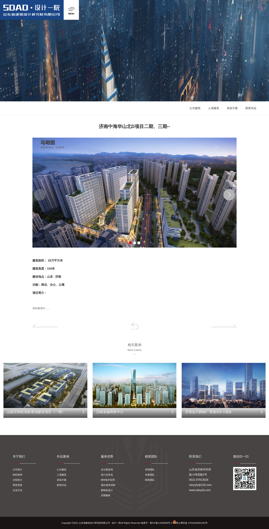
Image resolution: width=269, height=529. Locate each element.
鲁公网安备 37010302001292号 (190, 523)
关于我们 (19, 456)
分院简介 (17, 479)
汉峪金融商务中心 (110, 412)
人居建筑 (213, 108)
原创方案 (232, 108)
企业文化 (17, 490)
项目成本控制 (108, 485)
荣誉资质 (17, 485)
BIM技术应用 (108, 479)
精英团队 (151, 456)
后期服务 (105, 495)
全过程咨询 (107, 469)
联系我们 (195, 456)
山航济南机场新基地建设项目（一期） (36, 412)
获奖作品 (250, 108)
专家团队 (150, 474)
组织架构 (17, 474)
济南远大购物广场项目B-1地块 (208, 412)
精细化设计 (107, 490)
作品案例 (63, 456)
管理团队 (150, 469)
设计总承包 (107, 474)
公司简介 (17, 469)
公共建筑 (195, 108)
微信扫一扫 (241, 456)
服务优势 (107, 456)
